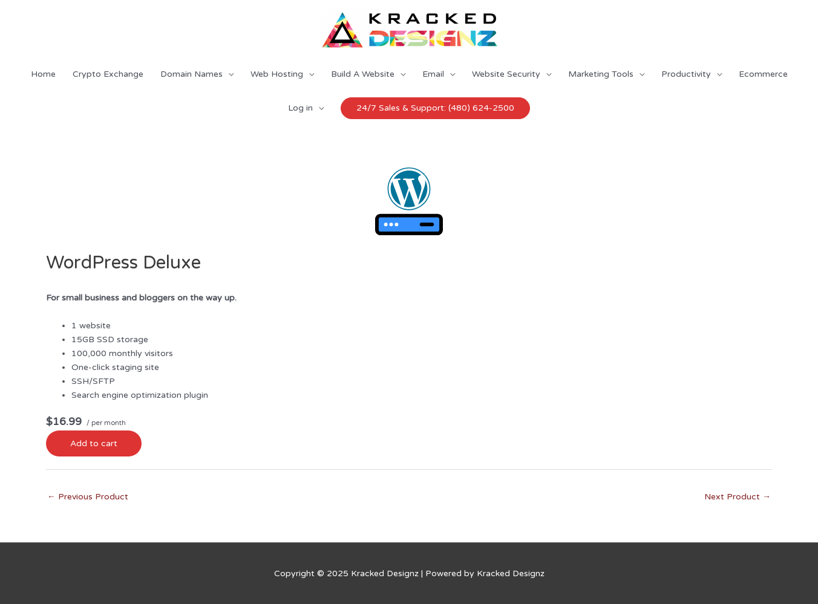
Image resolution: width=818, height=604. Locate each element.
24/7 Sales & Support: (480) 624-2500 (435, 108)
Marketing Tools (600, 74)
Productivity (686, 74)
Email (433, 74)
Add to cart (93, 443)
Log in (300, 108)
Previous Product (87, 497)
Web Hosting (276, 74)
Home (43, 74)
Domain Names (191, 74)
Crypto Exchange (108, 74)
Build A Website (362, 74)
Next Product (737, 497)
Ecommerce (763, 74)
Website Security (506, 74)
